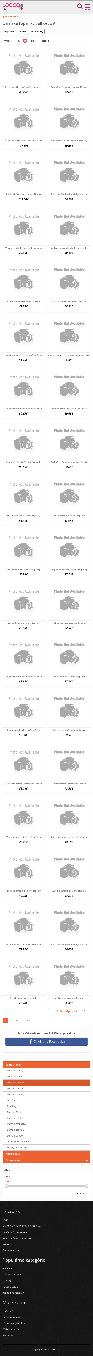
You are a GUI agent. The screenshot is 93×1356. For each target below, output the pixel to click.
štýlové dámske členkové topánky (69, 301)
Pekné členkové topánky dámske (23, 301)
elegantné (9, 31)
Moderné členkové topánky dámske (23, 944)
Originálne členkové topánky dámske (69, 87)
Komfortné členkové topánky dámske (23, 140)
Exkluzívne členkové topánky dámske (23, 87)
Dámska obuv (11, 16)
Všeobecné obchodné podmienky (22, 1226)
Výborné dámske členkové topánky (23, 837)
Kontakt (7, 1244)
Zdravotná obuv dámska (19, 1141)
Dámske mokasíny (16, 1123)
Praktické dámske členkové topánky (69, 837)
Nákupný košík (11, 1329)
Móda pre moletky (13, 1292)
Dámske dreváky (15, 1129)
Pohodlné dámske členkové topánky (23, 890)
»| (28, 1020)
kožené (22, 31)
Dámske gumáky (15, 1094)
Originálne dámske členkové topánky (69, 569)
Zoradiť (46, 40)
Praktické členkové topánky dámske (69, 194)
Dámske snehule (15, 1088)
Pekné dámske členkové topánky (69, 515)
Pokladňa (8, 1335)
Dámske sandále (15, 1118)
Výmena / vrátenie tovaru (17, 1238)
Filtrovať (81, 1193)
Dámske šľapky (14, 1112)
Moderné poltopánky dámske (69, 997)
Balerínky (12, 1106)
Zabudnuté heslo (12, 1317)
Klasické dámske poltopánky (23, 997)
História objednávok (14, 1323)
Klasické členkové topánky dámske (69, 730)
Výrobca (8, 40)
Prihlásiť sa (9, 1311)
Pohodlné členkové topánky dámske (23, 194)
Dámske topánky (16, 1082)
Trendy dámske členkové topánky (69, 783)
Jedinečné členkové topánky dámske (69, 408)
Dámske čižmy (14, 1076)
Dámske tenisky (15, 1070)
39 (19, 40)
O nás (6, 1219)
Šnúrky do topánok (17, 1147)
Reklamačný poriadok (15, 1232)
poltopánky (37, 31)
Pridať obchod (11, 1250)
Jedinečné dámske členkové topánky (24, 783)
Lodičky (11, 1100)
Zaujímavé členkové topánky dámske (23, 408)
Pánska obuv (12, 1153)
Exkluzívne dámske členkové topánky (69, 247)
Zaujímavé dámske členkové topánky (23, 355)
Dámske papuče (15, 1135)
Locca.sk (56, 1349)
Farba (33, 40)
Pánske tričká (10, 1286)
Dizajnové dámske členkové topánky (69, 140)
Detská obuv (12, 1160)
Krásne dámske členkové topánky (23, 569)
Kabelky (7, 1268)
